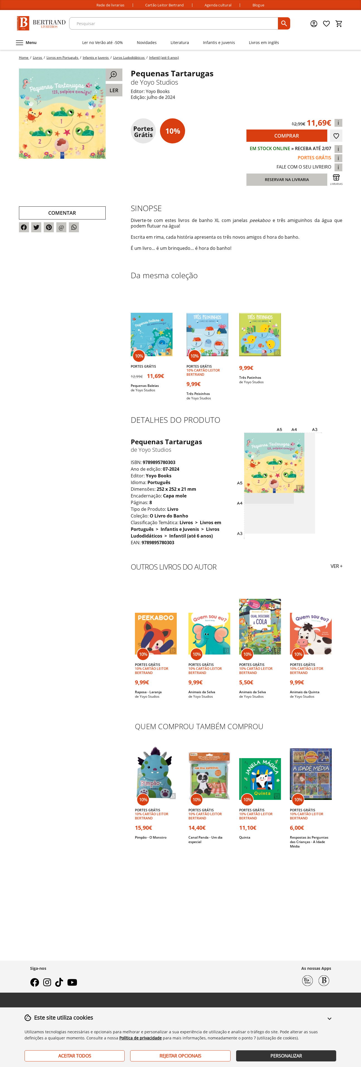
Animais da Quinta (304, 692)
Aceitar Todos (74, 1056)
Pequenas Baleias (145, 385)
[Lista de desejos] (327, 24)
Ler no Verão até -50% (102, 42)
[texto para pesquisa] (174, 23)
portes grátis (314, 158)
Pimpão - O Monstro (150, 837)
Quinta (244, 837)
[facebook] (34, 984)
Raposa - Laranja (148, 692)
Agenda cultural (218, 5)
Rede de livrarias (110, 5)
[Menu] (25, 42)
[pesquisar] (284, 23)
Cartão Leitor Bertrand (164, 5)
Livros (187, 522)
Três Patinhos (250, 377)
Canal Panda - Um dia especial (205, 839)
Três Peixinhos (198, 393)
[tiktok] (59, 984)
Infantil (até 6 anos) (191, 536)
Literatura (180, 42)
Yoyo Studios (159, 82)
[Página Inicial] (41, 23)
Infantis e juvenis (219, 42)
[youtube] (72, 984)
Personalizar (286, 1056)
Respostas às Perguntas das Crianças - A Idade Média (309, 842)
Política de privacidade (140, 1038)
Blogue (258, 5)
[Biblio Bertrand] (307, 980)
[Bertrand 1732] (324, 980)
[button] (329, 1022)
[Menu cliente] (314, 24)
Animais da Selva (201, 692)
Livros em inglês (264, 42)
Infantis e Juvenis (180, 529)
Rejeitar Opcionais (180, 1056)
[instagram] (47, 984)
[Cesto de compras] (339, 24)
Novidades (147, 42)
